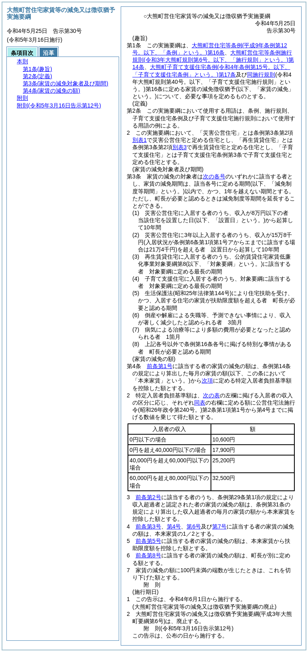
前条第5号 (148, 541)
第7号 (219, 526)
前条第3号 (148, 526)
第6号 (193, 526)
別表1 (139, 140)
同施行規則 (261, 74)
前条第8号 (148, 555)
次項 (207, 380)
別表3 (179, 147)
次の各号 (214, 176)
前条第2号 (148, 497)
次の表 (211, 395)
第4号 (174, 526)
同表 (199, 402)
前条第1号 (159, 366)
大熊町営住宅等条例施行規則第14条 (213, 59)
